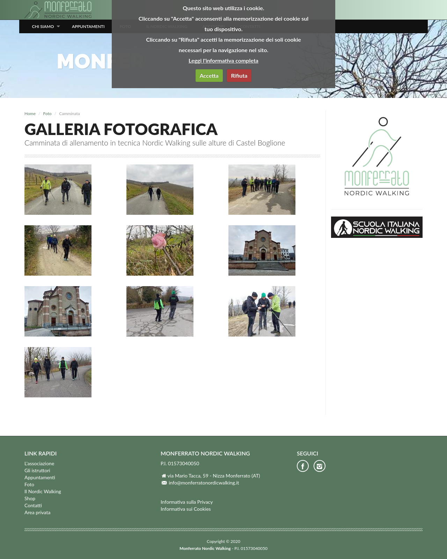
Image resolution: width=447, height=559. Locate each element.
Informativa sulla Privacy (187, 502)
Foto (47, 113)
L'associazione (39, 463)
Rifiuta (239, 75)
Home (30, 113)
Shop (29, 498)
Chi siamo (43, 26)
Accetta (209, 75)
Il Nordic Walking (42, 491)
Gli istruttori (37, 470)
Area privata (37, 512)
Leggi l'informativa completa (223, 60)
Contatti (33, 505)
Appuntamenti (88, 26)
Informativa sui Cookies (186, 509)
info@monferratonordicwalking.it (204, 483)
